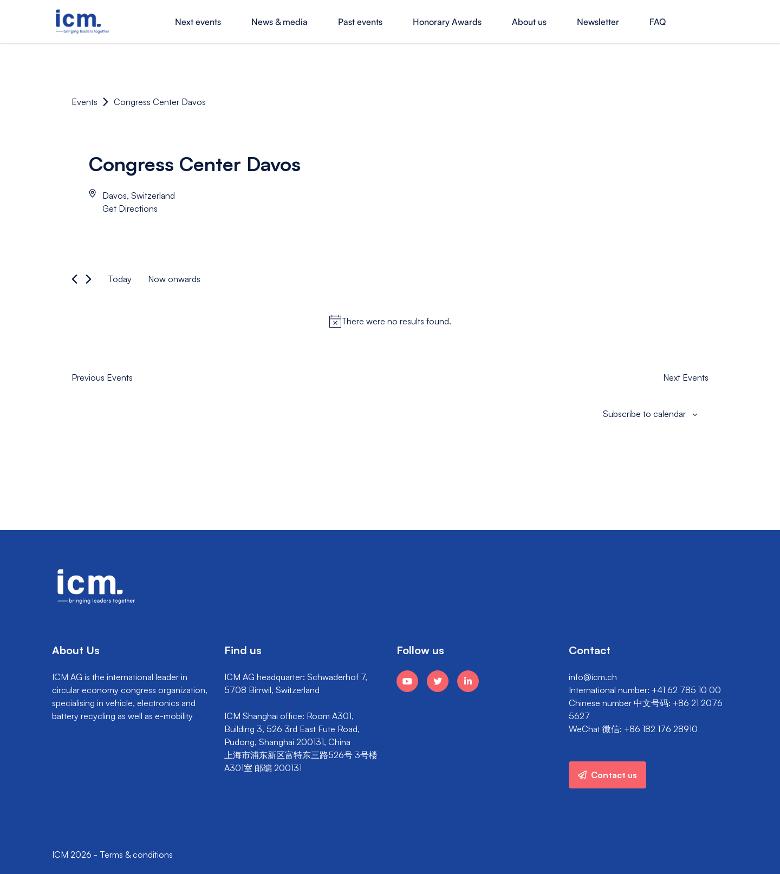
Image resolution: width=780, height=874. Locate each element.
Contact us (607, 774)
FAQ (657, 21)
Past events (360, 21)
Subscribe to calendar (644, 413)
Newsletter (598, 21)
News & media (279, 21)
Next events (198, 21)
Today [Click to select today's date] (120, 278)
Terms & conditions (136, 854)
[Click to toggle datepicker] (174, 278)
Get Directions (130, 208)
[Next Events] (89, 279)
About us (529, 21)
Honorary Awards (447, 21)
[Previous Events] (74, 279)
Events (85, 101)
